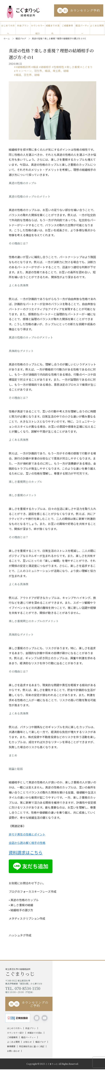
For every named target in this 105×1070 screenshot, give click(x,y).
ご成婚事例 (67, 25)
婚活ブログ (21, 38)
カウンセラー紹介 (38, 26)
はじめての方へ (8, 26)
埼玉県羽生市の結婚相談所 (28, 972)
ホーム (7, 38)
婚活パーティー (82, 26)
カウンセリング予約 (78, 10)
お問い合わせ (13, 1051)
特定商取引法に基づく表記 (31, 1046)
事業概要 (11, 1046)
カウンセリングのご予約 (28, 1004)
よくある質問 (97, 25)
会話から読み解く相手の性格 (27, 843)
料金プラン (23, 25)
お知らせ (27, 1042)
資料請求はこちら (26, 852)
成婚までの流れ (52, 26)
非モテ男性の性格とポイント (27, 834)
